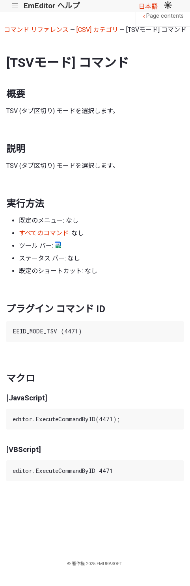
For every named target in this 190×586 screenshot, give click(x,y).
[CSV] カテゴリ (97, 29)
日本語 (148, 6)
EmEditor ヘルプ (52, 5)
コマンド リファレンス (36, 29)
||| (15, 6)
